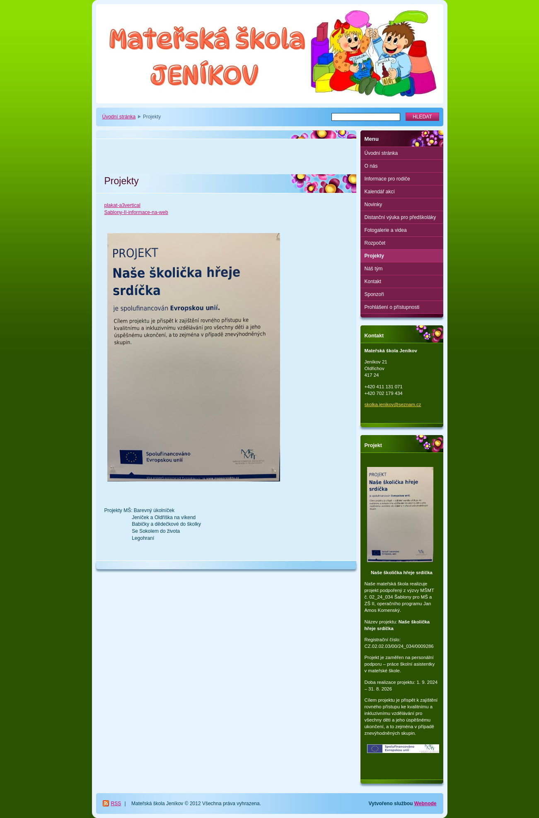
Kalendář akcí (380, 192)
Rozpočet (375, 243)
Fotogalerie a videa (386, 230)
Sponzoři (374, 294)
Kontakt (373, 281)
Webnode (425, 803)
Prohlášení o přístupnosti (392, 307)
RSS (116, 803)
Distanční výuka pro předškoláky (400, 217)
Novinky (373, 204)
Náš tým (374, 269)
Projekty (374, 256)
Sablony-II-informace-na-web (136, 212)
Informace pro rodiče (387, 179)
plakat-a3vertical (122, 205)
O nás (371, 166)
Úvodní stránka (119, 117)
